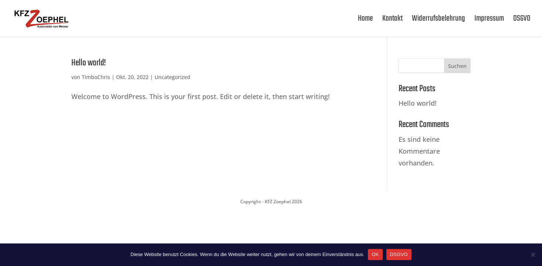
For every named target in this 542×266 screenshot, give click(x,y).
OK (375, 254)
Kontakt (392, 20)
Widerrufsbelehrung (438, 20)
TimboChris (96, 77)
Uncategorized (172, 77)
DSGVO (521, 20)
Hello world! (88, 63)
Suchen (457, 65)
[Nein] (532, 254)
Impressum (489, 20)
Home (365, 20)
